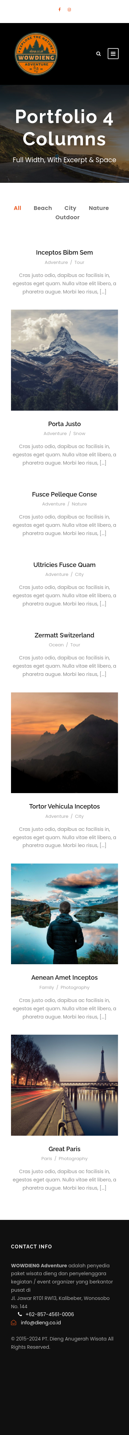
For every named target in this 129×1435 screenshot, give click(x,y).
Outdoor (67, 217)
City (71, 208)
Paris (46, 1158)
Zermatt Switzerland (64, 635)
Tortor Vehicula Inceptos (64, 806)
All (17, 208)
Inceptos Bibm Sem (64, 252)
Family (47, 987)
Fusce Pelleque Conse (64, 494)
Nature (99, 208)
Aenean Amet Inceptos (64, 977)
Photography (75, 987)
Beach (43, 208)
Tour (79, 262)
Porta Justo (64, 423)
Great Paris (64, 1149)
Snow (79, 433)
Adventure (56, 262)
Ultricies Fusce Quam (64, 564)
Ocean (56, 645)
